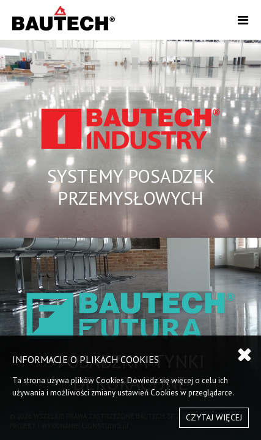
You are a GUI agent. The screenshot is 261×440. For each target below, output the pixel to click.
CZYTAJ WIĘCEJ (214, 417)
